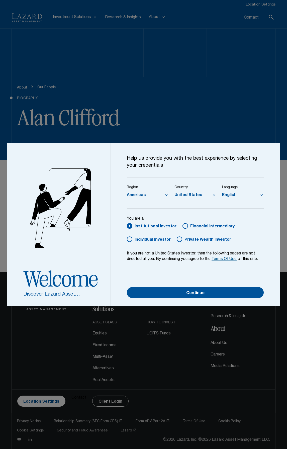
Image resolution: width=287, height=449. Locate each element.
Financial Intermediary (212, 227)
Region (132, 187)
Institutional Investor (155, 227)
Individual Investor (153, 240)
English (229, 195)
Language (230, 187)
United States (188, 195)
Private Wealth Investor (207, 240)
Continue (195, 293)
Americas (136, 195)
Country (181, 187)
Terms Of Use (224, 259)
